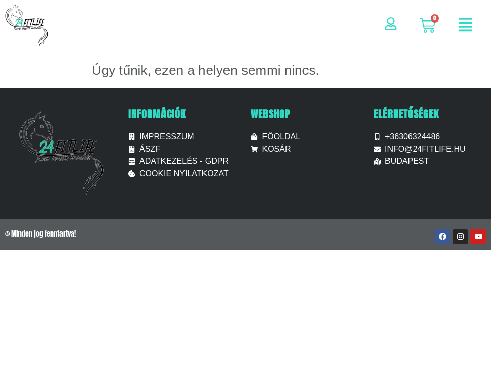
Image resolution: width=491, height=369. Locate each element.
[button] (465, 26)
